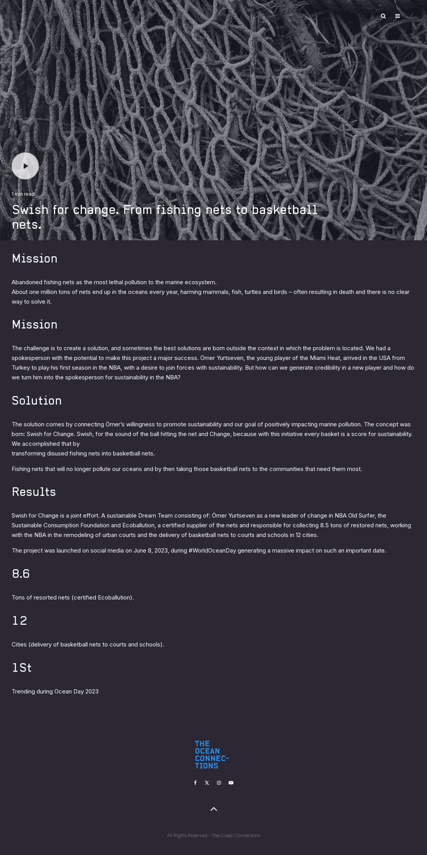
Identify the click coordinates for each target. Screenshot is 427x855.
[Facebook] (195, 782)
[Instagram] (219, 782)
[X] (207, 782)
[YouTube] (231, 782)
